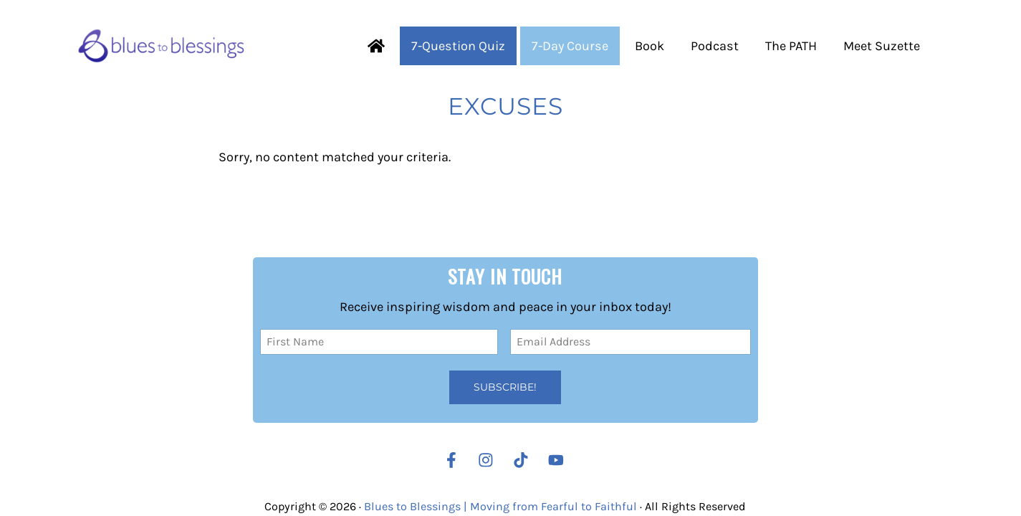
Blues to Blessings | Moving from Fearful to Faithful (500, 506)
